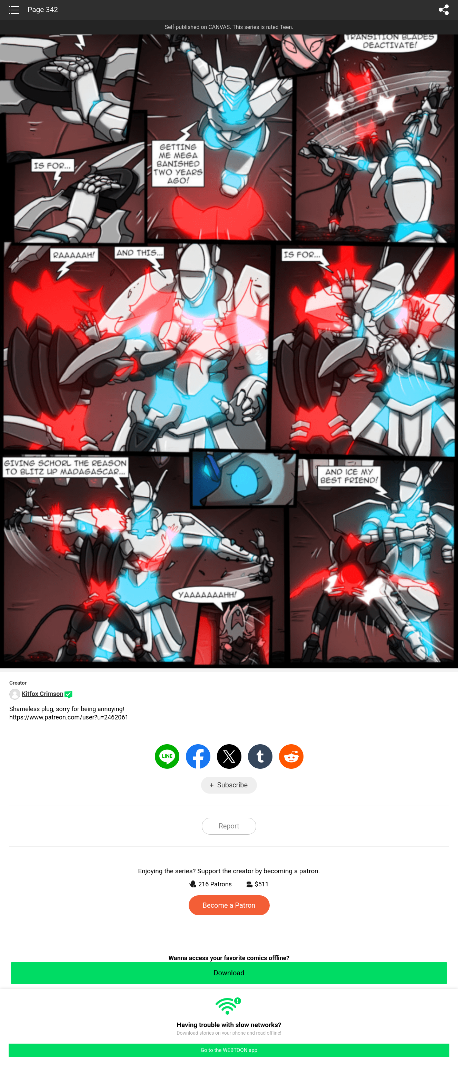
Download (228, 973)
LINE (167, 756)
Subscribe (232, 785)
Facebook (198, 756)
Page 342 (43, 10)
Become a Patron (229, 905)
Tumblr (260, 756)
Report (229, 826)
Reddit (291, 756)
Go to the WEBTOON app (229, 1050)
